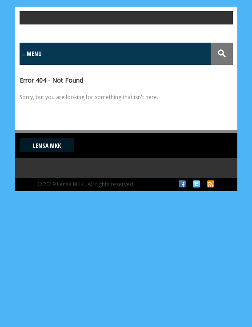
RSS (210, 183)
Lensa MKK (47, 145)
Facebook (182, 183)
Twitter (196, 183)
